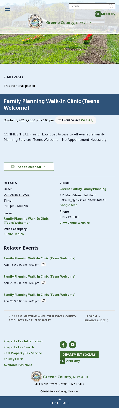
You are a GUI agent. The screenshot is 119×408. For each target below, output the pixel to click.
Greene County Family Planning (83, 189)
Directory (108, 14)
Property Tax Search (19, 347)
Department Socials (79, 355)
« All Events (13, 77)
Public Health (14, 234)
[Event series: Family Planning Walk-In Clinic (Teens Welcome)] (43, 264)
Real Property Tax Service (23, 353)
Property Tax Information (23, 341)
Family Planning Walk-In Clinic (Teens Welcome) (26, 221)
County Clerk (13, 359)
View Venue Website (75, 223)
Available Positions (18, 365)
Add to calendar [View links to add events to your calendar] (29, 167)
